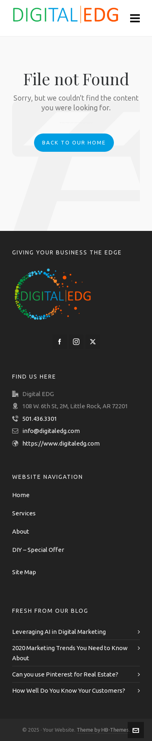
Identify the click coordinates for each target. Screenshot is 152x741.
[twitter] (93, 341)
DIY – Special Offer (38, 549)
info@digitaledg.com (51, 430)
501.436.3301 (39, 418)
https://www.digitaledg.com (61, 443)
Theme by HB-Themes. (103, 729)
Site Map (24, 572)
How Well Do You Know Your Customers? (68, 690)
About (20, 531)
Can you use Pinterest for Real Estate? (65, 674)
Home (21, 494)
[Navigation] (135, 18)
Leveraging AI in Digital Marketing (59, 631)
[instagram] (76, 341)
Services (24, 513)
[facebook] (59, 341)
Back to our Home (74, 142)
